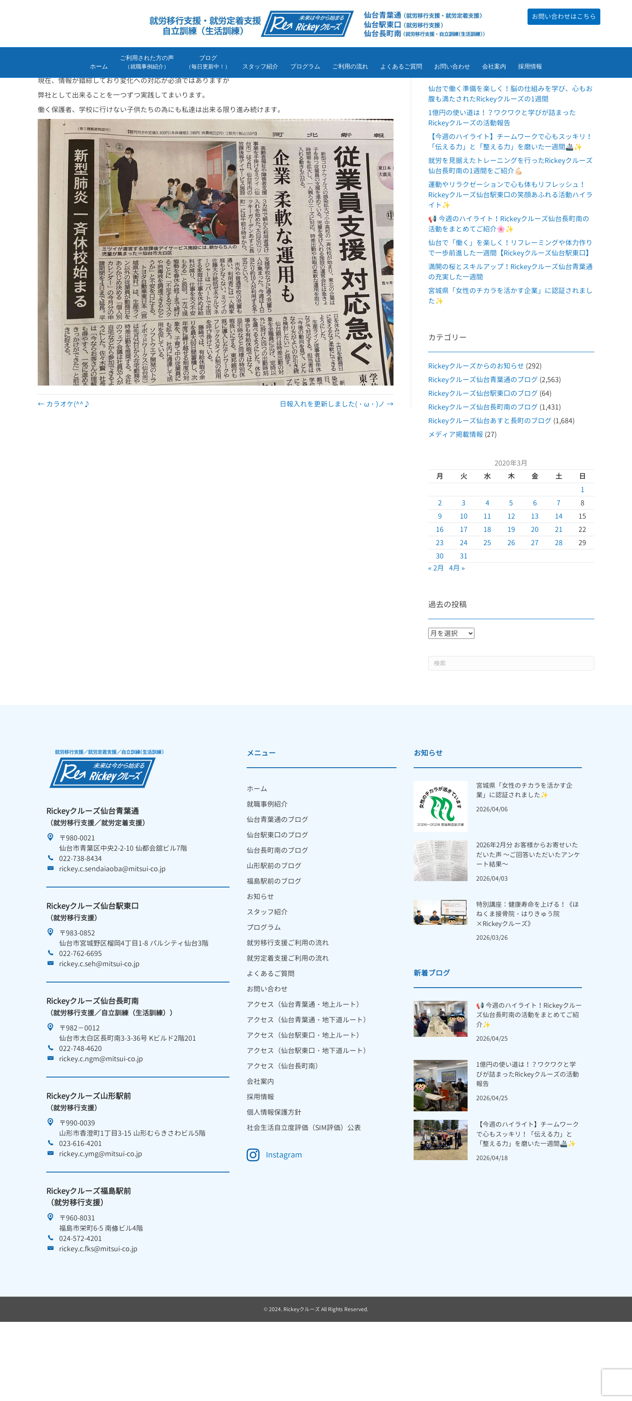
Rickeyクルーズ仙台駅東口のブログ (483, 446)
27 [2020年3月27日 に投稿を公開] (535, 596)
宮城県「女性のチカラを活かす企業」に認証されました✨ (524, 843)
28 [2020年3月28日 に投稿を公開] (559, 596)
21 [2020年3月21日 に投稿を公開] (559, 583)
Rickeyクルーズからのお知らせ (476, 419)
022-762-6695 (80, 1007)
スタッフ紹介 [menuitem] (267, 965)
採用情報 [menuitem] (260, 1150)
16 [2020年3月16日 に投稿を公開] (440, 583)
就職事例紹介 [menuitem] (267, 857)
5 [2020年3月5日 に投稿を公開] (511, 556)
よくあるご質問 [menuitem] (271, 1027)
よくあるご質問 (401, 67)
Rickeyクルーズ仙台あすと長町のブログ (490, 474)
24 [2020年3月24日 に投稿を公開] (464, 596)
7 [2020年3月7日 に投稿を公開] (558, 556)
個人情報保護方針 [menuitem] (274, 1165)
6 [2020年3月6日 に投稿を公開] (535, 556)
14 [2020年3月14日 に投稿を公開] (559, 569)
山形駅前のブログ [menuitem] (274, 919)
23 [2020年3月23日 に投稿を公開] (440, 596)
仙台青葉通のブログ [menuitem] (277, 873)
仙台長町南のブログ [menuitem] (277, 903)
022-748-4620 (80, 1102)
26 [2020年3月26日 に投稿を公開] (511, 596)
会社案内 (494, 67)
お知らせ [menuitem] (260, 950)
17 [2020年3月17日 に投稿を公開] (464, 583)
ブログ (208, 63)
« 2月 (436, 621)
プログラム (305, 67)
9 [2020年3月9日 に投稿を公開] (440, 569)
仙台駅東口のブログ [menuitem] (277, 888)
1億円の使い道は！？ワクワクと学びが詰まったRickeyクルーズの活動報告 (527, 1128)
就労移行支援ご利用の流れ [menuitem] (288, 996)
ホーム (99, 67)
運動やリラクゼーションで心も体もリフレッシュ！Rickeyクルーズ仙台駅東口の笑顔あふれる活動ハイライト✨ (510, 248)
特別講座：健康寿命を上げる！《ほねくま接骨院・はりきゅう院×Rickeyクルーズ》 (527, 967)
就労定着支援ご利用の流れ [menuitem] (288, 1011)
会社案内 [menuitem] (260, 1135)
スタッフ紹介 (260, 67)
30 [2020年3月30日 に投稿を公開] (440, 609)
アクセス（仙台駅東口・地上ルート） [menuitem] (305, 1088)
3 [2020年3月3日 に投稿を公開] (463, 556)
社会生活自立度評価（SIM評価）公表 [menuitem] (304, 1181)
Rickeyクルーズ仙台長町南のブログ (483, 460)
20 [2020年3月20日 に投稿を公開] (535, 583)
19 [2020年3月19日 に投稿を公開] (511, 583)
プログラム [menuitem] (264, 980)
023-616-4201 (80, 1197)
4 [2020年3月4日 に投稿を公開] (487, 556)
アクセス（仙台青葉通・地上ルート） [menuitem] (305, 1058)
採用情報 (530, 67)
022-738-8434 (80, 912)
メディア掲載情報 (455, 488)
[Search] (511, 716)
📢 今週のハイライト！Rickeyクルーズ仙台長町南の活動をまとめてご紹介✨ (529, 1068)
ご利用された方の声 (147, 63)
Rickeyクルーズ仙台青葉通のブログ (483, 433)
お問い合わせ (452, 67)
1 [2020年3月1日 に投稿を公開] (582, 543)
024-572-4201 (80, 1292)
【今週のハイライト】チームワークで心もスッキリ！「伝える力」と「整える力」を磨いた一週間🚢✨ (527, 1187)
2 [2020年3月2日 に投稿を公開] (440, 556)
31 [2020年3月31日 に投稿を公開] (464, 609)
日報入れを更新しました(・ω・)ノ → (337, 457)
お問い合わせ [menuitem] (267, 1042)
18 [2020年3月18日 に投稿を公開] (487, 583)
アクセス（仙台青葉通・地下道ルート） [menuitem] (308, 1073)
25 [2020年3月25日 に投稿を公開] (487, 596)
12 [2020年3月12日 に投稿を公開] (511, 569)
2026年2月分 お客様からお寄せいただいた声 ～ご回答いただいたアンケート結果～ (528, 908)
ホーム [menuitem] (257, 842)
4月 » (457, 621)
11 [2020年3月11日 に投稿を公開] (487, 569)
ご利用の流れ (350, 67)
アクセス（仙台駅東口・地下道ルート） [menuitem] (308, 1104)
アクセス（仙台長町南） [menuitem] (284, 1119)
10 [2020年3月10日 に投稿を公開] (464, 569)
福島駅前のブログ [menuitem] (274, 934)
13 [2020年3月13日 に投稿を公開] (535, 569)
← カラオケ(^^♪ (64, 457)
